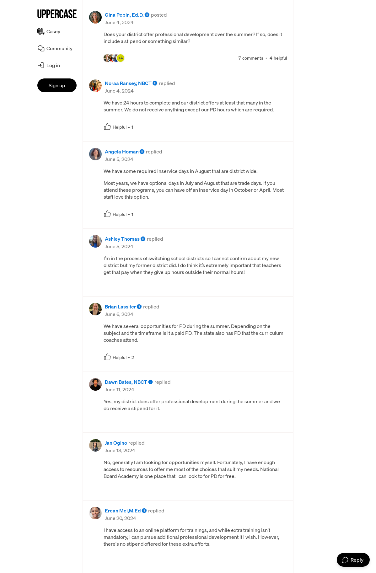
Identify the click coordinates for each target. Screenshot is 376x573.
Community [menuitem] (59, 48)
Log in (53, 65)
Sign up (57, 85)
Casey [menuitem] (53, 31)
